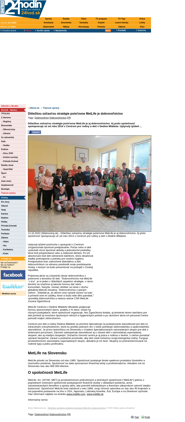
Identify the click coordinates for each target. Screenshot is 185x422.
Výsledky (83, 22)
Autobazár (48, 22)
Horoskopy (84, 27)
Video (83, 19)
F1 (3, 177)
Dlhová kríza (8, 129)
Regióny (6, 121)
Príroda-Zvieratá (9, 226)
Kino (142, 27)
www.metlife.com (75, 394)
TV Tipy (121, 19)
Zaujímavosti (7, 185)
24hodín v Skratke (9, 106)
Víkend (4, 206)
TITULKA (5, 113)
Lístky (142, 22)
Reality (66, 19)
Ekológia (5, 189)
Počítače (5, 233)
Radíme (4, 218)
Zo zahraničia (7, 137)
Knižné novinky (10, 157)
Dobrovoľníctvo (57, 117)
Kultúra (4, 149)
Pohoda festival (10, 161)
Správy (48, 19)
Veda (3, 210)
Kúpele (101, 22)
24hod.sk (33, 108)
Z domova (6, 117)
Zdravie (6, 133)
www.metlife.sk (95, 394)
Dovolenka (66, 22)
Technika (5, 229)
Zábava (121, 27)
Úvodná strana (8, 30)
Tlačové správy (8, 193)
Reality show (7, 165)
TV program (101, 19)
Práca (142, 19)
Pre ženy (5, 202)
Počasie (101, 27)
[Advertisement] (35, 68)
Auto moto (6, 181)
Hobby (4, 222)
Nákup (66, 27)
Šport (3, 173)
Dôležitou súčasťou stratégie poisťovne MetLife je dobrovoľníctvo (77, 408)
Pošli (147, 417)
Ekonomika (6, 125)
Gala (3, 141)
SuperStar (7, 169)
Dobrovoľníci (42, 117)
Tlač (136, 417)
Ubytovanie (48, 27)
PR (69, 117)
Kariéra (4, 214)
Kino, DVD (7, 153)
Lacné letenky (121, 22)
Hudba (5, 145)
